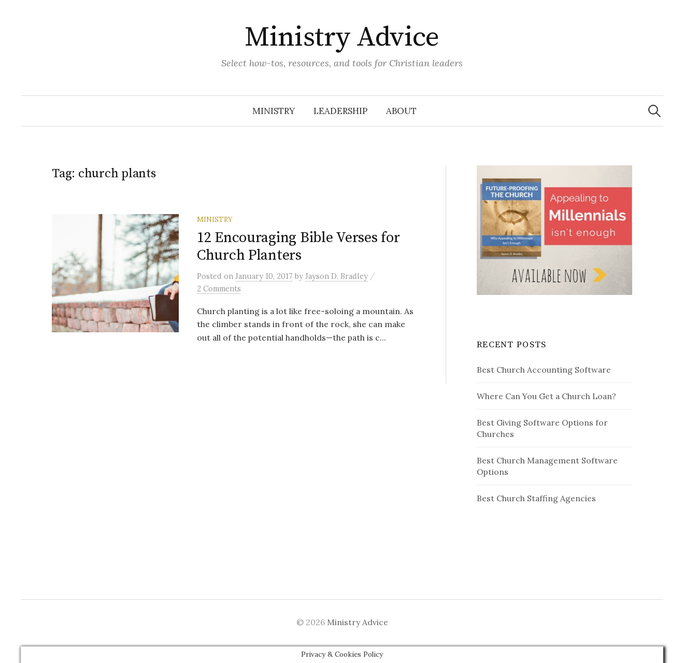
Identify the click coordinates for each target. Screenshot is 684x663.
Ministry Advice (342, 37)
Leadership (340, 111)
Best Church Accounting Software (544, 369)
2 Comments (219, 288)
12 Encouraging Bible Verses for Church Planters (298, 246)
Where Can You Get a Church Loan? (546, 396)
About (401, 111)
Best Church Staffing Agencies (536, 498)
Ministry (273, 111)
